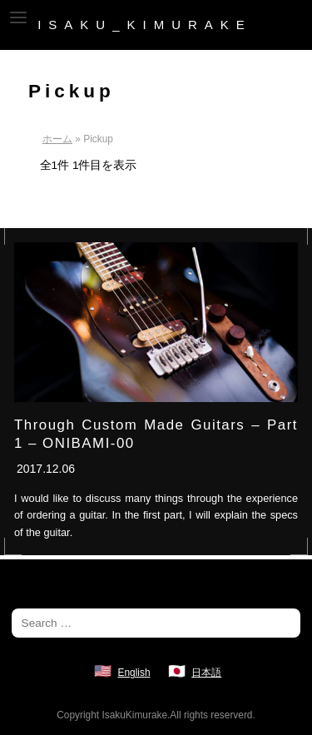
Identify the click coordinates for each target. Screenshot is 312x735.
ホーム (57, 139)
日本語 (206, 672)
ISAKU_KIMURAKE (144, 24)
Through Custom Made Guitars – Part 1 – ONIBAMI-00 (156, 434)
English (134, 672)
